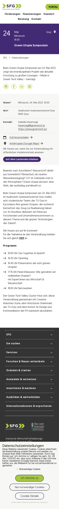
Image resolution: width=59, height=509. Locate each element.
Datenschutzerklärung (31, 502)
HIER (21, 238)
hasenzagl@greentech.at (31, 126)
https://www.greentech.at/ (32, 129)
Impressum (44, 502)
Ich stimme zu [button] (29, 478)
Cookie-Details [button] (16, 502)
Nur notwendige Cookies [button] (29, 487)
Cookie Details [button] (29, 496)
